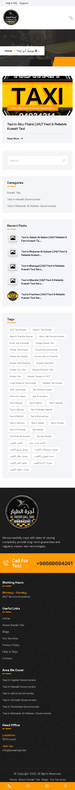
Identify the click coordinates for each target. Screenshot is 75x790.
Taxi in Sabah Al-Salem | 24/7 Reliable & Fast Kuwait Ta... (44, 239)
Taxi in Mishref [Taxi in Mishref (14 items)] (17, 416)
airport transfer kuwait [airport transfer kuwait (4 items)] (21, 336)
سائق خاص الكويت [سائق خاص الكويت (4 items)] (18, 462)
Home (8, 51)
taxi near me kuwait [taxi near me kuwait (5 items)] (20, 436)
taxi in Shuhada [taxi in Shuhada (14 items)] (17, 429)
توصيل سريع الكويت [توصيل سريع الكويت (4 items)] (19, 449)
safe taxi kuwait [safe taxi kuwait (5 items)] (18, 389)
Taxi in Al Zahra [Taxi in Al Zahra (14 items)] (40, 396)
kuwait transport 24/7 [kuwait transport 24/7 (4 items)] (39, 376)
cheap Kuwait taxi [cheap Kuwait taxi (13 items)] (45, 343)
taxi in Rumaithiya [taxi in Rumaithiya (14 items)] (39, 416)
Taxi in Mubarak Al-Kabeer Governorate (32, 108)
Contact (7, 658)
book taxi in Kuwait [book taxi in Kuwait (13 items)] (19, 343)
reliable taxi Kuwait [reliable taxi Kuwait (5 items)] (52, 383)
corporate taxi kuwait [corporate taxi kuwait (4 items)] (46, 349)
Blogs (5, 631)
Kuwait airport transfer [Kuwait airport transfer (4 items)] (46, 356)
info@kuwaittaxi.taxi (14, 750)
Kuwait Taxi (13, 192)
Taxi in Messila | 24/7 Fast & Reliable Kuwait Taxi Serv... (42, 281)
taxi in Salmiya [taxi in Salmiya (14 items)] (17, 422)
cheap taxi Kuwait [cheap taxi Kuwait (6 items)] (19, 349)
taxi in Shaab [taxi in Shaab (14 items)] (57, 422)
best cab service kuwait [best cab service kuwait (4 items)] (52, 336)
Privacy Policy (10, 645)
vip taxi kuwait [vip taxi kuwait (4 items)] (44, 436)
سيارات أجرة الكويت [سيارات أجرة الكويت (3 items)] (43, 462)
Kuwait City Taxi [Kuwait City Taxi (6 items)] (18, 369)
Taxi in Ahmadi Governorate (19, 700)
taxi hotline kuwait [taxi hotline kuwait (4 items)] (42, 389)
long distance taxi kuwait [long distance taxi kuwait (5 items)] (23, 383)
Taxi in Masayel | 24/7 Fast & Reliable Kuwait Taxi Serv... (42, 267)
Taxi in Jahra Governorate (18, 693)
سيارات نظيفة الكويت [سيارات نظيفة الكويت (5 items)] (19, 469)
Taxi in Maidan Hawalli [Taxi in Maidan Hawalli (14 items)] (41, 409)
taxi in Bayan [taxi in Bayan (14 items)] (16, 402)
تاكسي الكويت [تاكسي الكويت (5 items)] (16, 442)
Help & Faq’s (10, 651)
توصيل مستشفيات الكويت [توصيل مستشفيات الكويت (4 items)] (46, 449)
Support (24, 3)
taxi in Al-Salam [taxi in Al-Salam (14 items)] (18, 396)
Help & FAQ (11, 3)
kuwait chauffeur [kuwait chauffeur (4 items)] (45, 363)
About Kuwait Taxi (13, 625)
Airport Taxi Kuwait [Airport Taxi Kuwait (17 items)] (42, 329)
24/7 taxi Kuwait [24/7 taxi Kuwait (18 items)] (18, 329)
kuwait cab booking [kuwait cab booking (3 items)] (20, 363)
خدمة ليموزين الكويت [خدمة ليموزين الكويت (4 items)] (44, 456)
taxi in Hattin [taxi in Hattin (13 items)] (35, 402)
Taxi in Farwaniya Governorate (20, 706)
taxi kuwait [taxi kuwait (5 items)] (37, 429)
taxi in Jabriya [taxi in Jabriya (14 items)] (17, 409)
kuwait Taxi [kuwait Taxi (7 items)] (15, 376)
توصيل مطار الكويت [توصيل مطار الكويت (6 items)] (19, 456)
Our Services (10, 638)
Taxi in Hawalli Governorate (23, 199)
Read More (13, 138)
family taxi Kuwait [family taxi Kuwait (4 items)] (19, 356)
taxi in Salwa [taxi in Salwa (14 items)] (37, 422)
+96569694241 (54, 563)
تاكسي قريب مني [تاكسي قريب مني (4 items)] (37, 442)
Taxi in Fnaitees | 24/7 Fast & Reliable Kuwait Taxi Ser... (43, 296)
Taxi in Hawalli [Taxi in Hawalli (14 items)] (55, 402)
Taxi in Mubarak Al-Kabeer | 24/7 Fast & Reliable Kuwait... (44, 253)
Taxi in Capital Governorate (19, 680)
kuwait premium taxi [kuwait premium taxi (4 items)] (42, 369)
